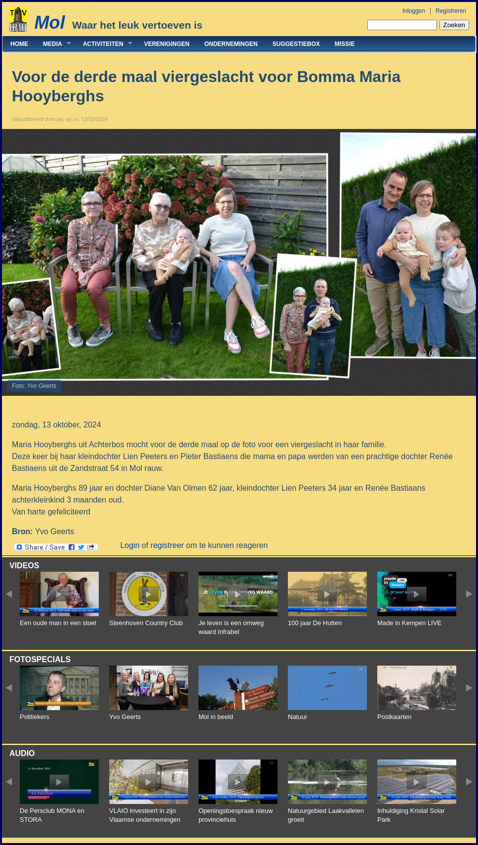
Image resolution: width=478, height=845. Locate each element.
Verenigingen (167, 44)
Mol (49, 22)
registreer (167, 545)
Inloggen (413, 10)
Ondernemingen (231, 44)
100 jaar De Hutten (315, 623)
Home (19, 44)
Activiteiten (104, 43)
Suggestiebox (296, 44)
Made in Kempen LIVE (409, 623)
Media (53, 43)
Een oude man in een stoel (58, 623)
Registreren (451, 10)
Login (129, 545)
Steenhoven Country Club (146, 623)
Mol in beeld (216, 716)
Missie (345, 44)
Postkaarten (394, 716)
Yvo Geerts (125, 716)
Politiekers (34, 716)
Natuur (297, 716)
